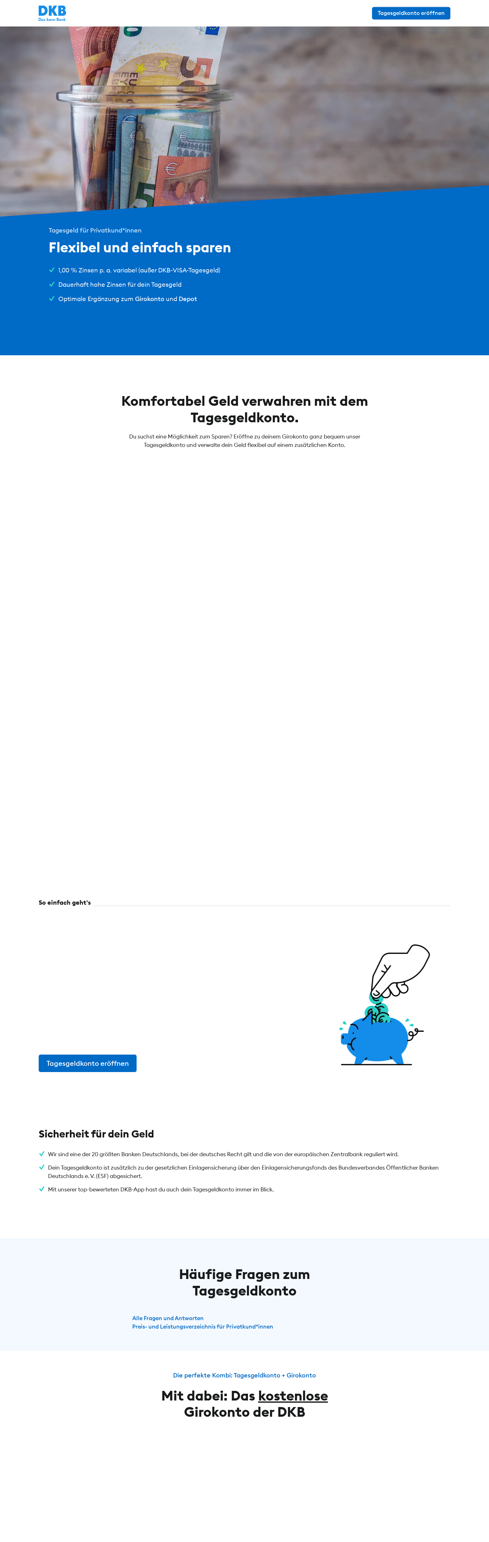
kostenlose (293, 1395)
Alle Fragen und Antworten (168, 1318)
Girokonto (149, 299)
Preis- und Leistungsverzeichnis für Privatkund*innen (202, 1326)
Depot (188, 299)
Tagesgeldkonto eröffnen (87, 1063)
